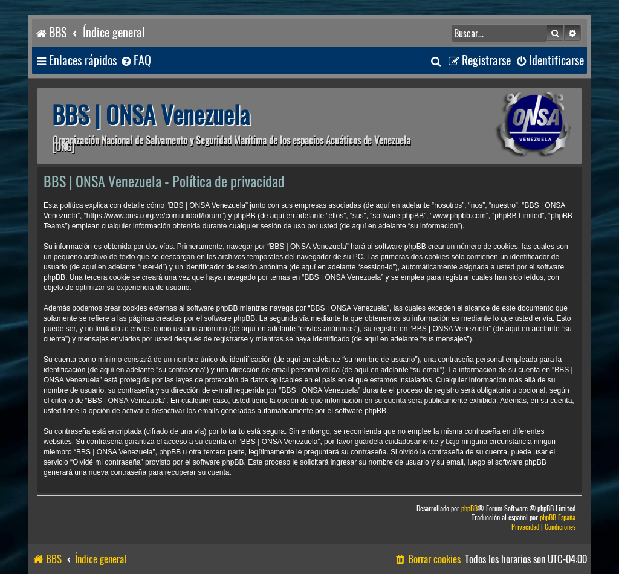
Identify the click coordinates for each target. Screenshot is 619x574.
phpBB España (557, 517)
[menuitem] (135, 60)
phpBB (469, 508)
